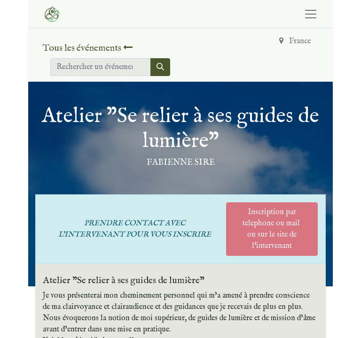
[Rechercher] (160, 67)
